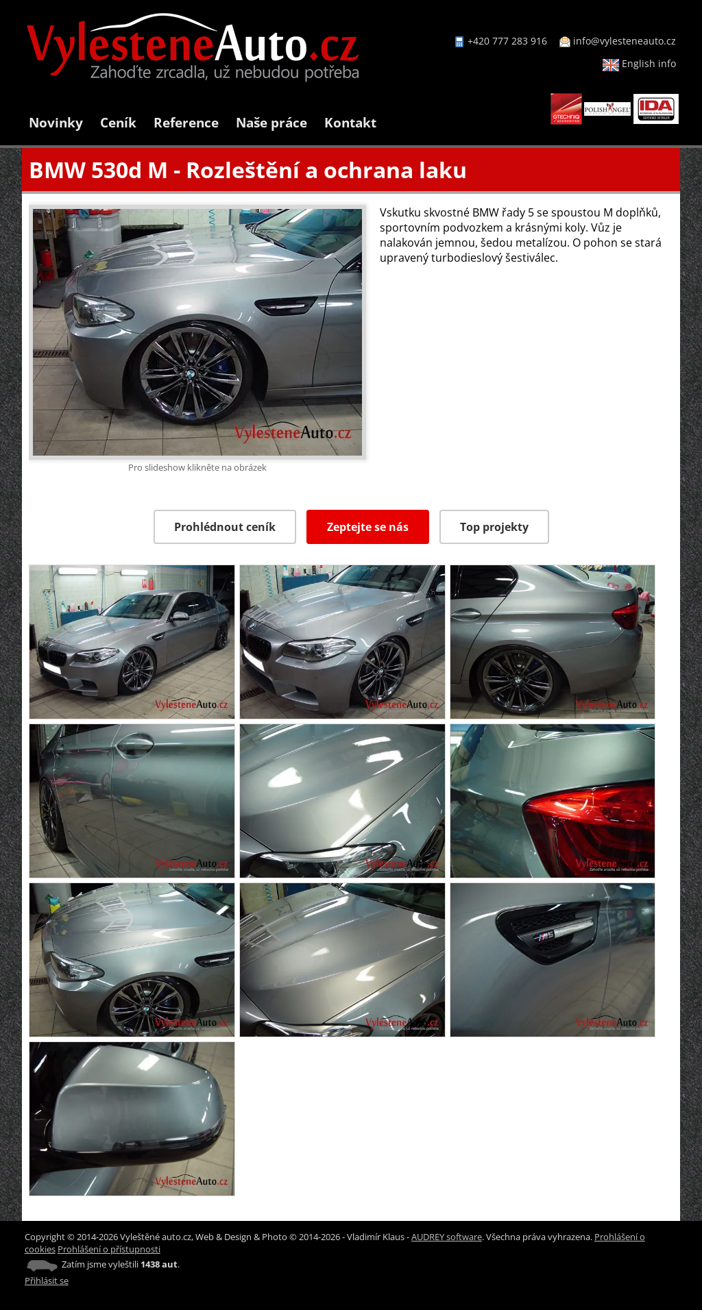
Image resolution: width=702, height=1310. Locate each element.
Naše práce (271, 122)
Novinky (56, 122)
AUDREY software (446, 1237)
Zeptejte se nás (368, 526)
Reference (186, 122)
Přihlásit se (47, 1280)
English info (639, 63)
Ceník (118, 122)
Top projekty (494, 526)
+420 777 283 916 (507, 40)
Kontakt (350, 122)
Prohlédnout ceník (225, 526)
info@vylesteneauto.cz (624, 40)
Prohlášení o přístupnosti (109, 1249)
